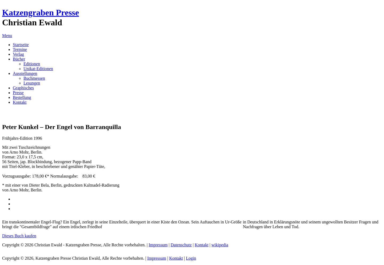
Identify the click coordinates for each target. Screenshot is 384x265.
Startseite (21, 44)
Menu (7, 35)
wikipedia (219, 245)
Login (191, 258)
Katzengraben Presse (40, 12)
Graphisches (23, 88)
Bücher (19, 59)
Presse (18, 92)
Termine (20, 49)
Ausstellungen (25, 73)
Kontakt (20, 102)
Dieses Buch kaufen (19, 236)
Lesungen (31, 83)
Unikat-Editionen (38, 68)
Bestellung (22, 97)
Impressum (158, 245)
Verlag (18, 54)
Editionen (31, 64)
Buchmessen (34, 78)
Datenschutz (181, 245)
